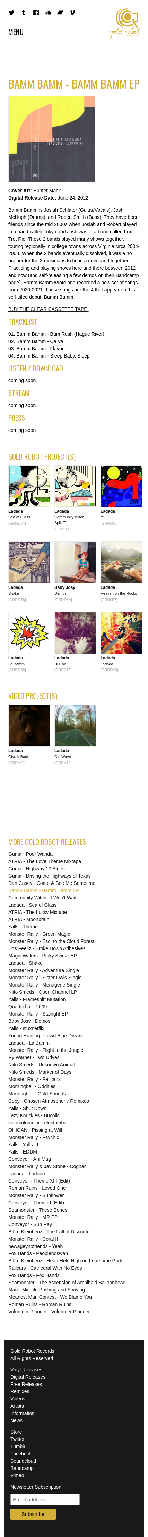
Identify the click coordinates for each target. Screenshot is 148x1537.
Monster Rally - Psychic (33, 1137)
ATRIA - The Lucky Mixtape (37, 912)
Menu (16, 31)
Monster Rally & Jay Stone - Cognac (47, 1166)
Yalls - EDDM (22, 1152)
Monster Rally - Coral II (33, 1239)
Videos (17, 1398)
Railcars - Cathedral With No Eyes (45, 1268)
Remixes (19, 1391)
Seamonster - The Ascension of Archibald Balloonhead (66, 1282)
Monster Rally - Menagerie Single (44, 985)
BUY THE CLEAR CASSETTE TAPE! (48, 309)
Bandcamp (22, 1468)
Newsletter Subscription (35, 1487)
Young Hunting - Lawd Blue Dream (45, 1035)
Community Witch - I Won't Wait (42, 897)
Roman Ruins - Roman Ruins (39, 1304)
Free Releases (26, 1384)
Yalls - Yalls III (23, 1144)
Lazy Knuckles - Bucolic (34, 1115)
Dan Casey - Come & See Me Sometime (51, 883)
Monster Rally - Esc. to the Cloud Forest (51, 941)
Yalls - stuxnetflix (26, 1028)
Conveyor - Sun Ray (30, 1224)
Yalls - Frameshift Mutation (37, 999)
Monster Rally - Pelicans (34, 1079)
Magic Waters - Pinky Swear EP (42, 956)
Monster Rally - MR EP (33, 1217)
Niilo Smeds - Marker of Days (39, 1072)
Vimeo (17, 1475)
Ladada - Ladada (26, 1173)
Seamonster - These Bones (37, 1210)
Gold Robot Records (125, 23)
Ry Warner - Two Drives (34, 1057)
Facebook (21, 1453)
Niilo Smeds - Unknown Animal (41, 1064)
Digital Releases (27, 1377)
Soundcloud (23, 1461)
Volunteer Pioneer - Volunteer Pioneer (49, 1311)
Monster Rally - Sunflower (36, 1195)
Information (22, 1413)
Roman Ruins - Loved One (37, 1188)
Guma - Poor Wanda (30, 854)
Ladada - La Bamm (29, 1043)
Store (16, 1432)
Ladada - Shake (25, 963)
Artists (17, 1406)
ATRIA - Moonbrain (28, 919)
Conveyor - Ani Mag (29, 1159)
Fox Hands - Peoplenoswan (38, 1253)
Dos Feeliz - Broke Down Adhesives (47, 948)
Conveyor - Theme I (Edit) (36, 1202)
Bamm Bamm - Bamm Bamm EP (43, 890)
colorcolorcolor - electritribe (37, 1123)
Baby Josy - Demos (29, 1021)
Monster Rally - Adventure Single (43, 970)
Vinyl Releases (26, 1369)
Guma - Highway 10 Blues (36, 868)
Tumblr (17, 1446)
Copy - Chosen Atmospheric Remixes (48, 1101)
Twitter (17, 1439)
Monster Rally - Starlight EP (38, 1014)
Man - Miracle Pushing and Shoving (46, 1290)
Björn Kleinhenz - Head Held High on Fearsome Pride (65, 1260)
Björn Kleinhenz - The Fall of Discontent (51, 1231)
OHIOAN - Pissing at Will (35, 1130)
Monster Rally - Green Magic (39, 934)
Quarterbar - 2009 (27, 1006)
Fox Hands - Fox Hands (34, 1275)
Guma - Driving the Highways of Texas (49, 876)
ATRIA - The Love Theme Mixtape (44, 861)
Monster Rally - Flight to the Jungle (45, 1050)
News (16, 1420)
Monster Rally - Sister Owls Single (45, 977)
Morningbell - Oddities (31, 1086)
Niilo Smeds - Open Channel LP (42, 992)
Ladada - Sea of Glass (32, 905)
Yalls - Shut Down (27, 1108)
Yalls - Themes (24, 926)
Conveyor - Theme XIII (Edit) (39, 1181)
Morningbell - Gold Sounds (37, 1093)
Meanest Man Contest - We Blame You (50, 1297)
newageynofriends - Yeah (35, 1246)
